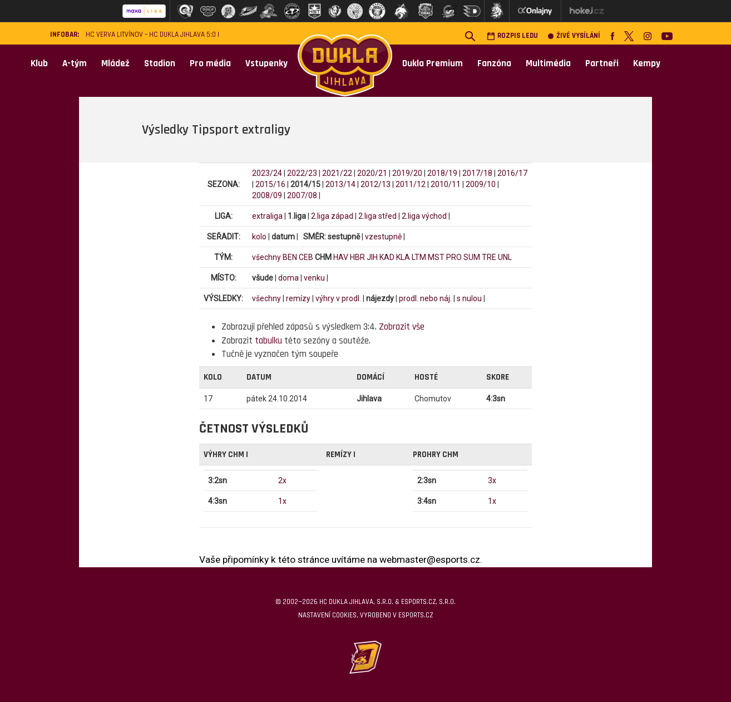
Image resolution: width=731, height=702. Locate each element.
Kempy (646, 63)
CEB (306, 257)
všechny (266, 257)
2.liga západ (332, 216)
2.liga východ (424, 216)
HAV (340, 257)
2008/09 (267, 195)
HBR (357, 257)
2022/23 (302, 173)
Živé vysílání (574, 36)
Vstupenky (266, 63)
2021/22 (337, 173)
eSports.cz (415, 615)
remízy (298, 298)
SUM (471, 257)
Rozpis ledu (512, 36)
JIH (372, 257)
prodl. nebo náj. (425, 298)
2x (282, 480)
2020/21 (372, 173)
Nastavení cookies (327, 615)
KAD (386, 257)
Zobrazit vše (401, 327)
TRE (489, 257)
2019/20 (407, 173)
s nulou (469, 298)
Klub (39, 63)
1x (282, 501)
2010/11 (446, 184)
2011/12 (411, 184)
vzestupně (383, 236)
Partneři (602, 63)
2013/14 (340, 184)
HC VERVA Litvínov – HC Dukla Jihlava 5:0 (151, 35)
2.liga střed (377, 216)
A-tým (74, 63)
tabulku (268, 341)
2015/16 (270, 184)
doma (288, 277)
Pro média (210, 63)
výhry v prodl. (338, 298)
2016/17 (512, 173)
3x (492, 480)
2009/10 (481, 184)
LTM (419, 257)
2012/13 (375, 184)
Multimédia (548, 63)
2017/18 (477, 173)
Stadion (159, 63)
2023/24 (267, 173)
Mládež (115, 63)
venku (314, 277)
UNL (505, 257)
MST (436, 257)
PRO (454, 257)
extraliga (267, 216)
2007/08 (302, 195)
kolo (259, 236)
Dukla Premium (432, 63)
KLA (403, 257)
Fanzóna (494, 63)
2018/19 (442, 173)
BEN (290, 257)
